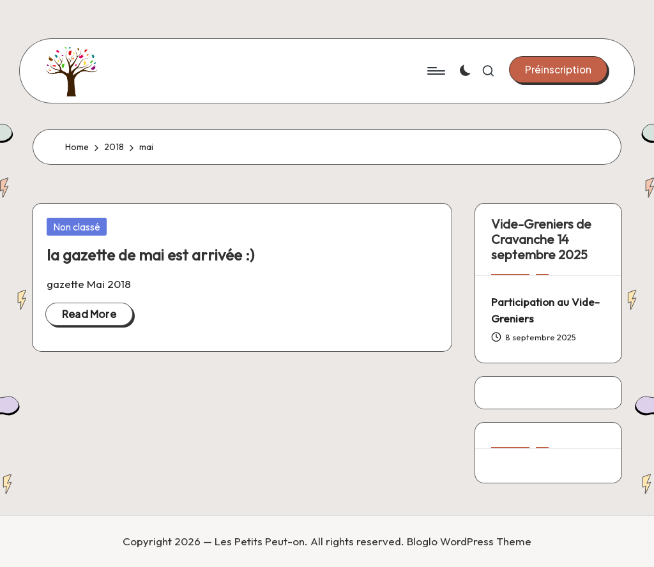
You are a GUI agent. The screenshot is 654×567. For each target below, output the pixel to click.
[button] (558, 69)
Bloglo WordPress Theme (469, 541)
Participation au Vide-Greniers (545, 310)
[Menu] (435, 70)
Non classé (76, 226)
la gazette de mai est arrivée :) (150, 254)
